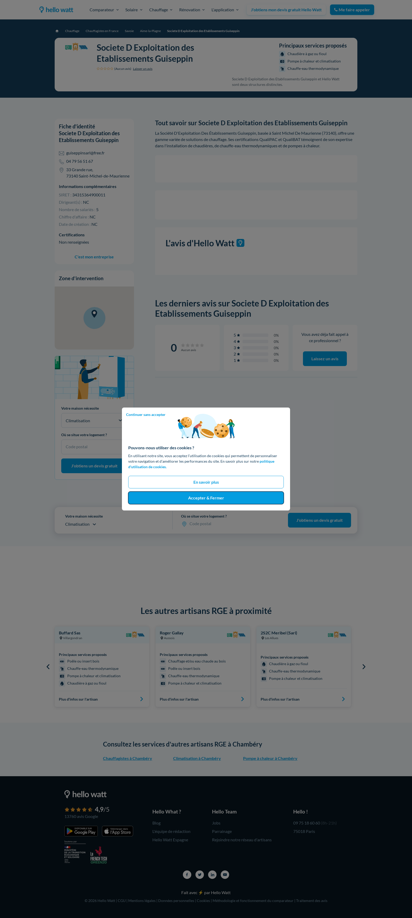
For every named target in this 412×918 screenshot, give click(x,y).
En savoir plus (206, 481)
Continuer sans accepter (146, 414)
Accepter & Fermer (206, 497)
